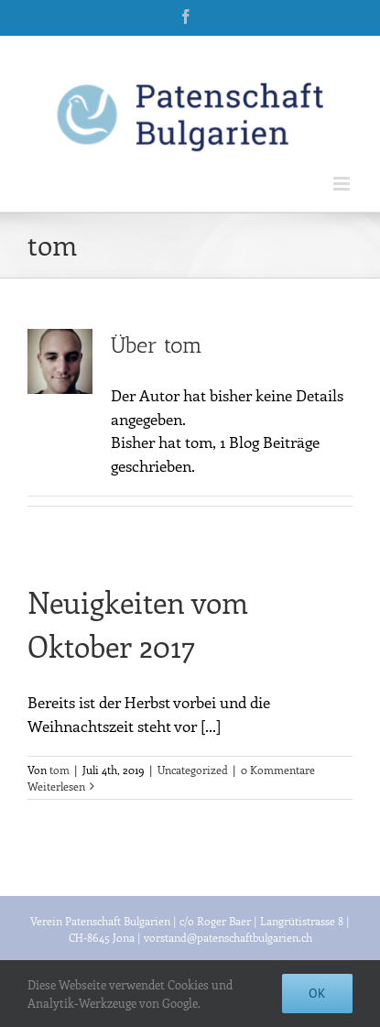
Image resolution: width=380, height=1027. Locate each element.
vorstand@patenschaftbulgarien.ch (228, 937)
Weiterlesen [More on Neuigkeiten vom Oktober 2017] (56, 786)
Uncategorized (192, 769)
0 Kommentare (278, 769)
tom (59, 769)
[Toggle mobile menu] (343, 183)
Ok (317, 993)
